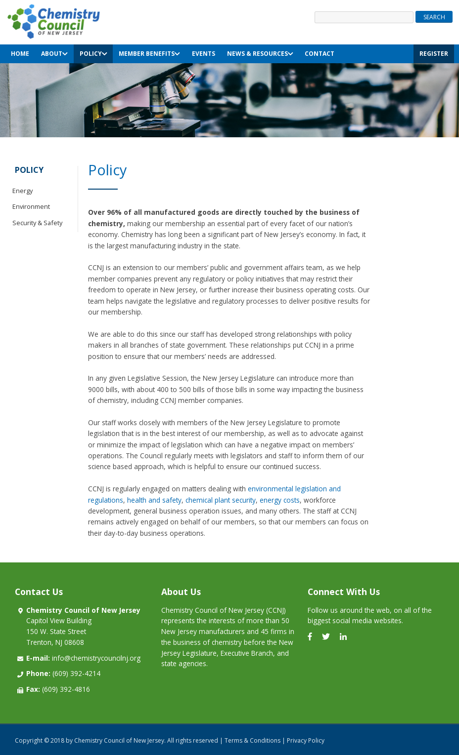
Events (203, 53)
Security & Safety (37, 222)
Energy (22, 190)
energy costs (280, 500)
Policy (93, 53)
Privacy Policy (305, 740)
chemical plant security (220, 500)
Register (433, 53)
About (54, 53)
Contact (319, 53)
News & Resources (260, 53)
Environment (31, 206)
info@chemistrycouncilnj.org (83, 658)
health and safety (154, 500)
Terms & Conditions (252, 740)
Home (20, 53)
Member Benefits (149, 53)
